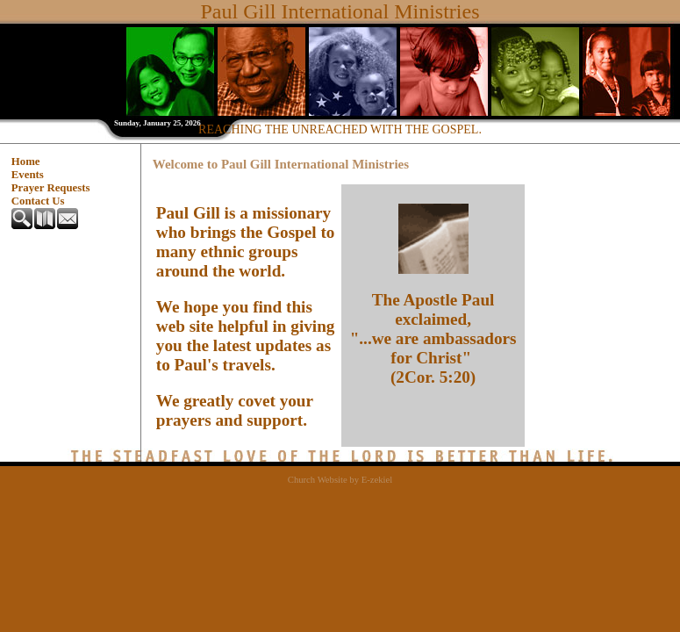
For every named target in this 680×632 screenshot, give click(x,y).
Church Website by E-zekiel (340, 480)
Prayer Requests (50, 188)
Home (25, 161)
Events (27, 175)
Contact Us (38, 201)
